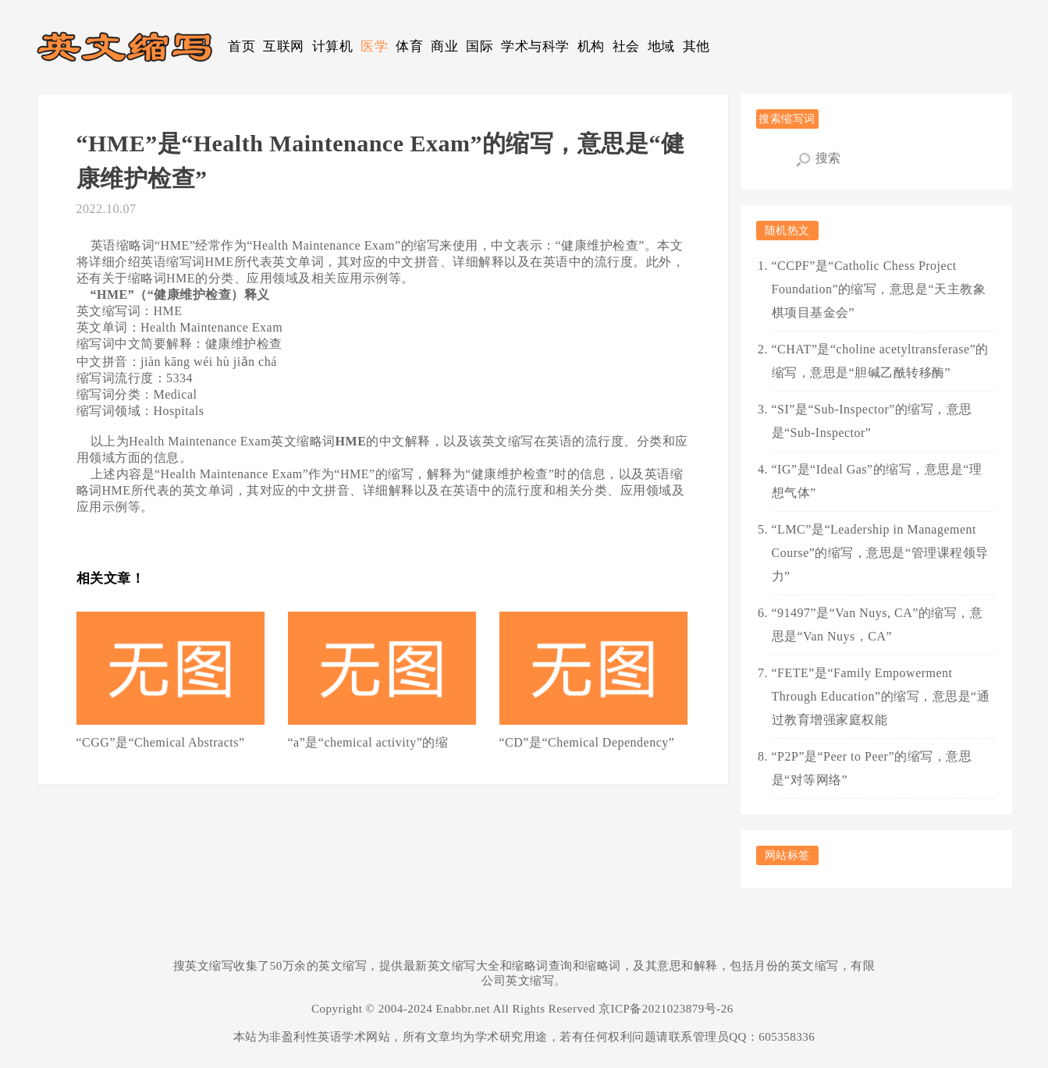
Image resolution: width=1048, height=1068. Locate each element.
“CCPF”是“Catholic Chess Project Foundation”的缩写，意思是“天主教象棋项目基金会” (879, 289)
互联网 (283, 46)
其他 (696, 46)
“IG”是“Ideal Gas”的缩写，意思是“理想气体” (877, 481)
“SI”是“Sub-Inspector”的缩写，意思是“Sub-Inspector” (872, 421)
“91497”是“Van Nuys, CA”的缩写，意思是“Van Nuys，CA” (877, 624)
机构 (591, 46)
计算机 (332, 46)
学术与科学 (535, 46)
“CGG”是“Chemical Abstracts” (160, 742)
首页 (241, 46)
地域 (661, 46)
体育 (409, 46)
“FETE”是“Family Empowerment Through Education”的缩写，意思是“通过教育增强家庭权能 (881, 696)
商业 (444, 46)
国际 (479, 46)
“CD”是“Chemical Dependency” (587, 742)
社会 (626, 46)
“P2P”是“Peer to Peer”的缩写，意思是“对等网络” (872, 768)
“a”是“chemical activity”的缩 (368, 742)
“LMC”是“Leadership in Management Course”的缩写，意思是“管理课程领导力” (880, 553)
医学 (374, 46)
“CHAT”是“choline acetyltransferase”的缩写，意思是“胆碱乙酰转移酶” (880, 360)
